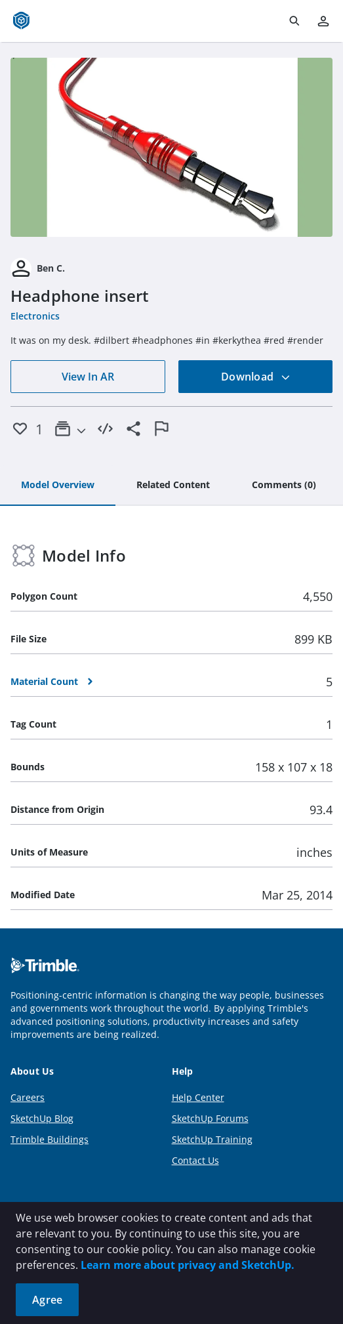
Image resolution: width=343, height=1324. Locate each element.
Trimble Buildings (49, 1139)
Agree (47, 1300)
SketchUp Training (212, 1139)
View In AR (88, 376)
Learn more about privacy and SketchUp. (187, 1265)
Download (256, 376)
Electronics (35, 316)
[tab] (57, 485)
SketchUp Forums (210, 1118)
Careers (27, 1097)
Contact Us (195, 1160)
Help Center (198, 1097)
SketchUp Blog (41, 1118)
